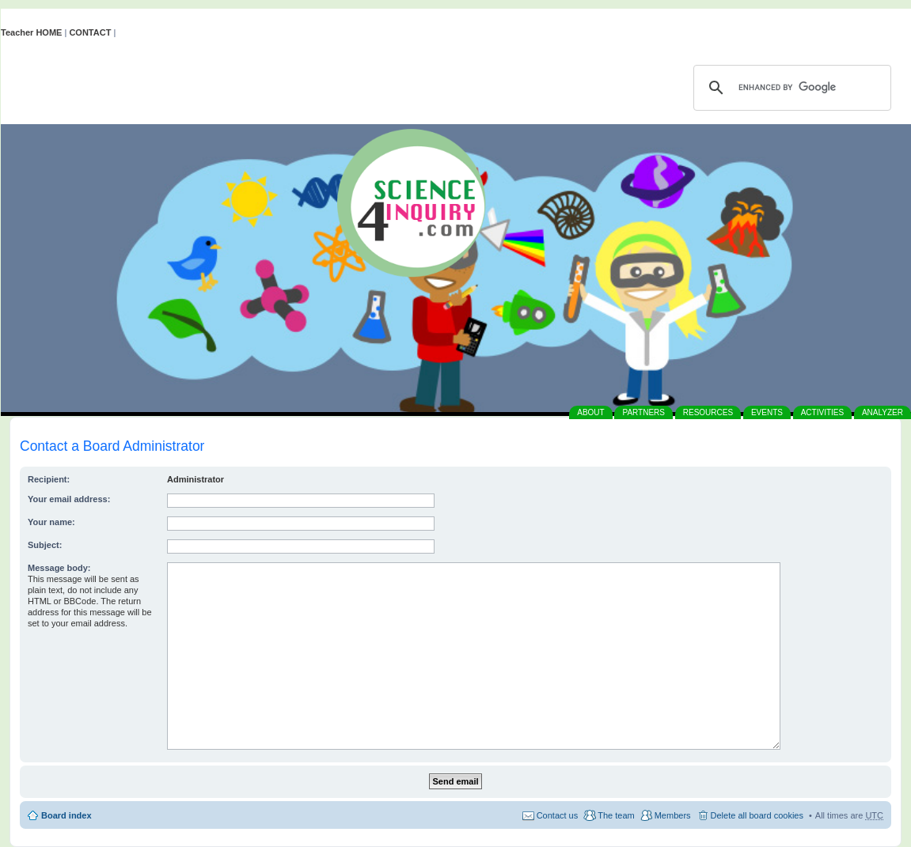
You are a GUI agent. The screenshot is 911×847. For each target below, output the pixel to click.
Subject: (45, 545)
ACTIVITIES (822, 412)
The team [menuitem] (616, 815)
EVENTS (767, 412)
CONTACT (90, 32)
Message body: (59, 568)
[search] (789, 87)
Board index (66, 815)
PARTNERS (643, 412)
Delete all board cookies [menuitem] (757, 815)
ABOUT (590, 412)
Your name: (51, 522)
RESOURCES (708, 412)
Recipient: (49, 479)
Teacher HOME (31, 32)
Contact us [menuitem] (558, 815)
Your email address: (69, 499)
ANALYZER (882, 412)
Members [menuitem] (673, 815)
